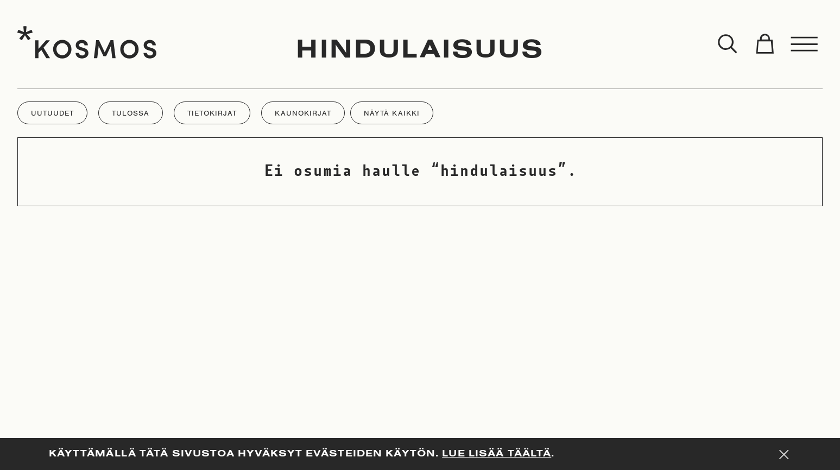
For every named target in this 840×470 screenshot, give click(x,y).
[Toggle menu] (804, 44)
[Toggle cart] (764, 44)
